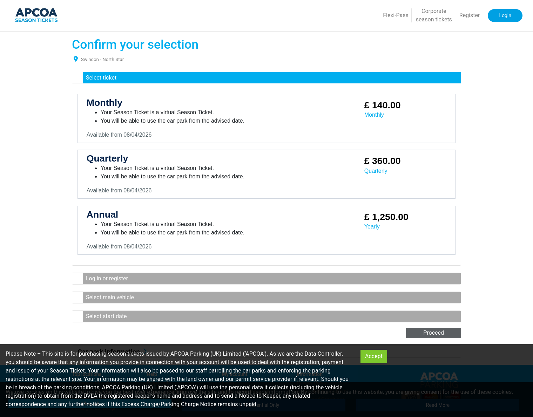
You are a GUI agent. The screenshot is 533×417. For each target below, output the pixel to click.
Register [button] (469, 15)
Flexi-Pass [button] (396, 15)
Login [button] (505, 15)
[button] (266, 77)
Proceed (433, 332)
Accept (374, 356)
